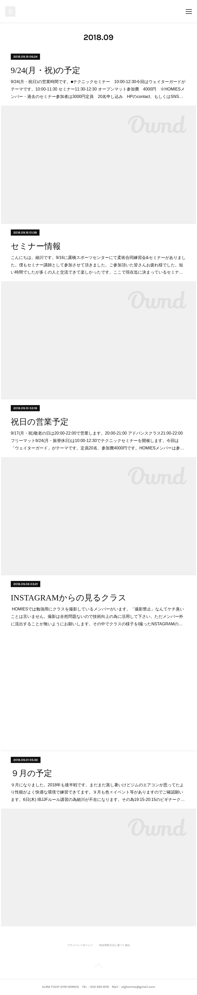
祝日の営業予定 (39, 421)
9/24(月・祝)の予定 (45, 70)
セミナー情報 (36, 246)
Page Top (98, 966)
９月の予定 (31, 773)
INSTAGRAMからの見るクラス (68, 597)
